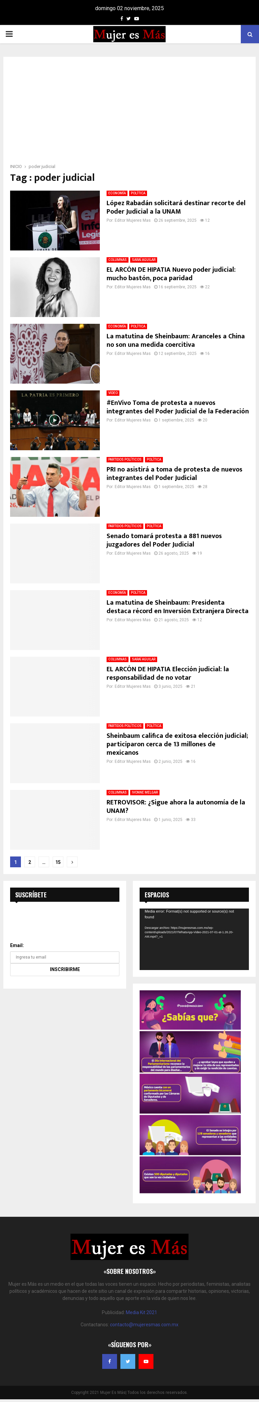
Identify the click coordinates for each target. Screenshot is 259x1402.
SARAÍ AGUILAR (143, 260)
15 (58, 862)
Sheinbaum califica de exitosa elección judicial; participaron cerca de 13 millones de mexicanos (177, 744)
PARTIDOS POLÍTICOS (125, 459)
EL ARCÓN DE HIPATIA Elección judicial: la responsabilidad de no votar (168, 673)
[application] (194, 939)
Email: (17, 945)
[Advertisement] (129, 112)
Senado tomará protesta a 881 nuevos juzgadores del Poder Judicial (164, 540)
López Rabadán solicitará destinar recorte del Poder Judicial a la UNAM (176, 207)
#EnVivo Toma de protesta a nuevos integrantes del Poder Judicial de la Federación (178, 407)
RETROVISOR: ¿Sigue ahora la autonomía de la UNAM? (176, 807)
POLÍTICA (138, 193)
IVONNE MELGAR (145, 792)
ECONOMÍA (117, 193)
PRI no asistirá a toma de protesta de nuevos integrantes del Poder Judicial (174, 474)
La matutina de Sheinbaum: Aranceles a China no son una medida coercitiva (176, 340)
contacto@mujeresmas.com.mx (144, 1324)
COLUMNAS (117, 260)
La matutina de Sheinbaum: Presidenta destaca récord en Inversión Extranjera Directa (178, 607)
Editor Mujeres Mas (133, 220)
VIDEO (113, 393)
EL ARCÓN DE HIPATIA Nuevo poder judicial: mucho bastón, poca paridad (171, 274)
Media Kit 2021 (141, 1312)
